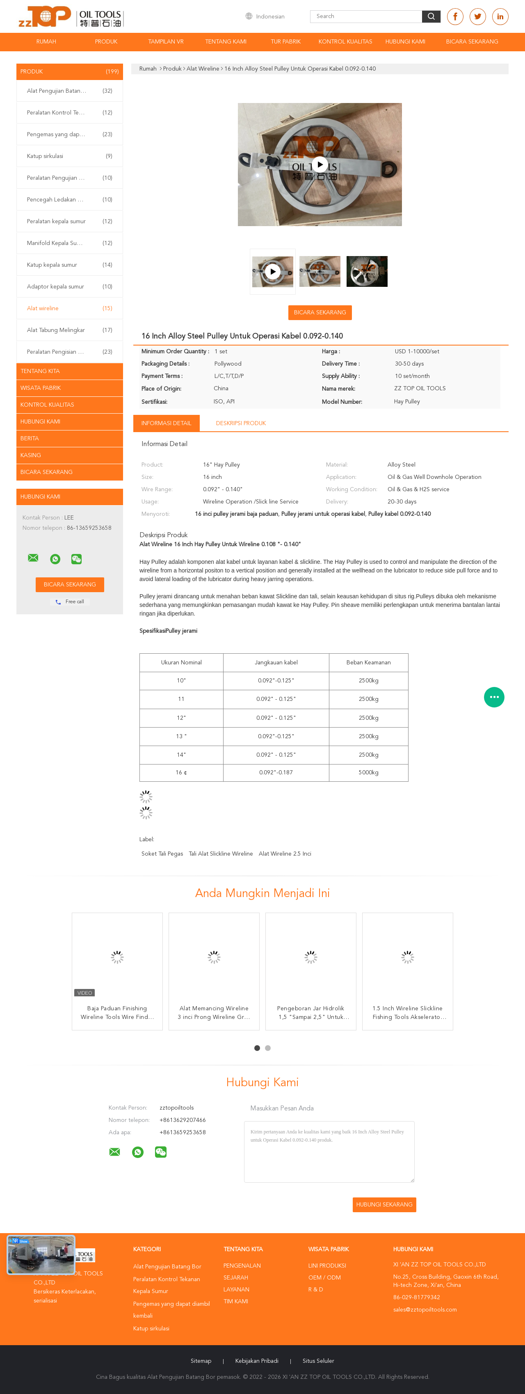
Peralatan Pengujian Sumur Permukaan (71, 178)
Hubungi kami (405, 42)
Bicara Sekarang (472, 42)
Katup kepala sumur (69, 265)
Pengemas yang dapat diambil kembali (71, 134)
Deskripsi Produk (241, 423)
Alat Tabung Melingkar (69, 330)
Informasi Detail (167, 423)
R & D (315, 1290)
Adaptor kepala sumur (69, 287)
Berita (30, 439)
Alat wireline (69, 308)
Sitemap (201, 1361)
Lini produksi (327, 1266)
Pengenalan (242, 1266)
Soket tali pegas (162, 854)
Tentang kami (226, 42)
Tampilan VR (166, 42)
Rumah (46, 42)
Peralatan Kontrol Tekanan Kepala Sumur (71, 113)
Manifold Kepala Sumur (69, 243)
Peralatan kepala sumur (69, 221)
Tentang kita (40, 371)
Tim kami (236, 1302)
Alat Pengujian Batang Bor (69, 91)
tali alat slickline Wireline (221, 854)
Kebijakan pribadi (256, 1361)
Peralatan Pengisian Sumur (69, 352)
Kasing (31, 455)
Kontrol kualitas (345, 42)
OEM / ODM (324, 1278)
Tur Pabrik (286, 42)
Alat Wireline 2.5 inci (285, 854)
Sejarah (236, 1278)
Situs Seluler (318, 1361)
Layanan (236, 1290)
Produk (106, 42)
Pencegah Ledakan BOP (69, 200)
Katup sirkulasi (69, 156)
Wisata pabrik (41, 388)
